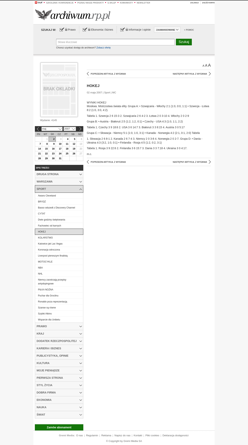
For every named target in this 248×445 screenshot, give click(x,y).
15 (46, 148)
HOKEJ (42, 231)
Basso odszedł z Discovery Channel (56, 207)
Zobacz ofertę (103, 47)
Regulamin (92, 435)
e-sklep (112, 3)
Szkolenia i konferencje (59, 3)
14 (39, 148)
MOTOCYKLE (45, 261)
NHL (40, 273)
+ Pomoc (189, 30)
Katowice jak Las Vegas (50, 243)
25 (67, 153)
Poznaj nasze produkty (90, 3)
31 (60, 158)
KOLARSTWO (45, 237)
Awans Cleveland (47, 195)
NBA (40, 267)
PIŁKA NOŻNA (45, 289)
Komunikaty (126, 3)
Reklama (106, 435)
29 (46, 158)
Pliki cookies (152, 435)
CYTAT (41, 213)
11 (67, 144)
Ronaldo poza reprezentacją (52, 301)
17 (60, 148)
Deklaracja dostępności (176, 435)
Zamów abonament (59, 427)
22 (46, 153)
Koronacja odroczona (49, 249)
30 (53, 158)
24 (60, 153)
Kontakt (138, 435)
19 (74, 148)
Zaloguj (194, 3)
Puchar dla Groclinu (48, 295)
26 (74, 153)
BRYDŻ (42, 201)
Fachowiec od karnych (49, 225)
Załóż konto (208, 3)
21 (39, 153)
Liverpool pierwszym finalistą (53, 255)
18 (67, 148)
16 (53, 148)
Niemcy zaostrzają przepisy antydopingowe (52, 281)
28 (39, 158)
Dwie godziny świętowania (51, 219)
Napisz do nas (122, 435)
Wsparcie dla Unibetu (49, 319)
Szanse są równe (47, 307)
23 (53, 153)
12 (74, 144)
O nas (79, 435)
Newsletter (143, 3)
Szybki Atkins (45, 313)
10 (60, 144)
